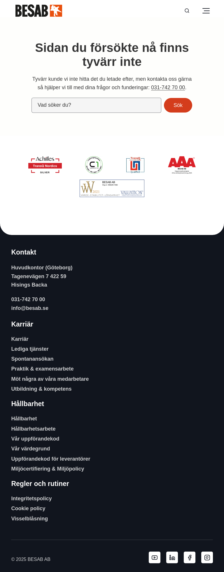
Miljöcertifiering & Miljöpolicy (47, 469)
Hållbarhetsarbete (33, 429)
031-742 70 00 (168, 87)
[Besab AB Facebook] (189, 557)
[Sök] (187, 10)
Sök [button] (178, 105)
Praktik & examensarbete (42, 369)
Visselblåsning (29, 519)
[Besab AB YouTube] (154, 557)
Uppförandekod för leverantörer (50, 459)
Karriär (19, 339)
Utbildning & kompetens (41, 389)
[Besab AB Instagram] (207, 557)
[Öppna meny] (206, 11)
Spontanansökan (32, 359)
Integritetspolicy (31, 498)
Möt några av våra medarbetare (50, 379)
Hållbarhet (24, 419)
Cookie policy (28, 508)
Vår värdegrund (30, 449)
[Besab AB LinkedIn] (172, 557)
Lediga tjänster (29, 349)
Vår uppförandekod (35, 439)
